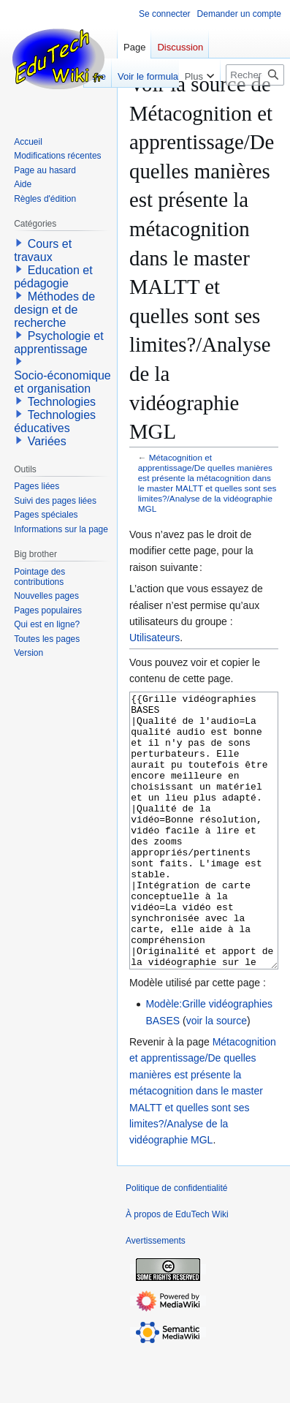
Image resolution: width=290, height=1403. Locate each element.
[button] (19, 243)
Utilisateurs (154, 637)
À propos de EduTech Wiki (177, 1269)
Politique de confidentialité (176, 1243)
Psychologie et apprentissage (59, 342)
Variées (47, 441)
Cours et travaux (43, 250)
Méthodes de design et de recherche (54, 309)
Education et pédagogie (53, 277)
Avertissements (156, 1295)
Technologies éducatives (55, 421)
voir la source (216, 1075)
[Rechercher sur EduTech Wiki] (255, 75)
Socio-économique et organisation (62, 382)
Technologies (62, 402)
